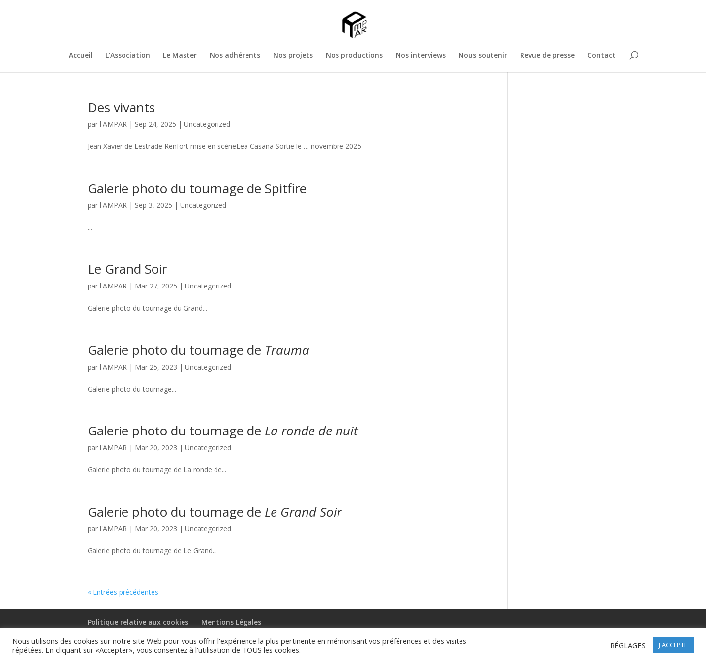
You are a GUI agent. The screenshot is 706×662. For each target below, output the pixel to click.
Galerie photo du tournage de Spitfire (197, 188)
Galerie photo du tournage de (198, 350)
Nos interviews (421, 55)
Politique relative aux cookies (138, 622)
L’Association (127, 55)
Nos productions (354, 55)
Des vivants (121, 107)
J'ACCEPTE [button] (673, 644)
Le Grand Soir (127, 269)
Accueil (80, 55)
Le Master (180, 55)
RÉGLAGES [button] (627, 645)
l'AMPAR (113, 124)
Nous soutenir (483, 55)
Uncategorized (207, 124)
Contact (601, 55)
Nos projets (293, 55)
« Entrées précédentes (123, 592)
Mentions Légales (231, 622)
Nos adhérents (235, 55)
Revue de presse (547, 55)
